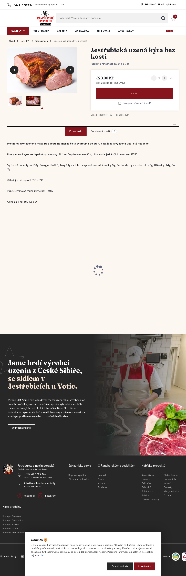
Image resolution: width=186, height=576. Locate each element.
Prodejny (102, 487)
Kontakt (102, 475)
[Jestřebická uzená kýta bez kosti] (42, 70)
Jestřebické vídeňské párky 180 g (32, 269)
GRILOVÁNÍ (103, 30)
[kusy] (159, 78)
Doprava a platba (77, 475)
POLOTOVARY (41, 30)
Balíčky (145, 495)
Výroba (101, 483)
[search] (163, 19)
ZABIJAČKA (82, 30)
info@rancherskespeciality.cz (41, 483)
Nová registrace (167, 4)
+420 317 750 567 (22, 4)
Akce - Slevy (148, 475)
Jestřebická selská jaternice (145, 269)
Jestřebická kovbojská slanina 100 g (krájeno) (92, 271)
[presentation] (14, 70)
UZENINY (16, 30)
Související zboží (104, 131)
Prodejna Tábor (10, 528)
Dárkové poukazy (150, 499)
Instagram (47, 495)
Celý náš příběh (21, 428)
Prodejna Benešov (12, 516)
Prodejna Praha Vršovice (15, 532)
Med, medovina (171, 491)
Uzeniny (146, 479)
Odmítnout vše (119, 566)
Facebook (26, 495)
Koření (167, 483)
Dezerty (168, 487)
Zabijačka (146, 483)
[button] (42, 108)
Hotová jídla (170, 479)
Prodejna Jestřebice (13, 520)
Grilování (146, 487)
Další (169, 31)
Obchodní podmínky (78, 479)
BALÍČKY (62, 30)
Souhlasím (144, 566)
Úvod (12, 41)
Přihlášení (150, 4)
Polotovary (147, 491)
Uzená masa (41, 41)
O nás (101, 479)
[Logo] (17, 18)
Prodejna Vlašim (11, 524)
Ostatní (167, 495)
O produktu (75, 131)
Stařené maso (171, 475)
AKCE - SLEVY (126, 30)
